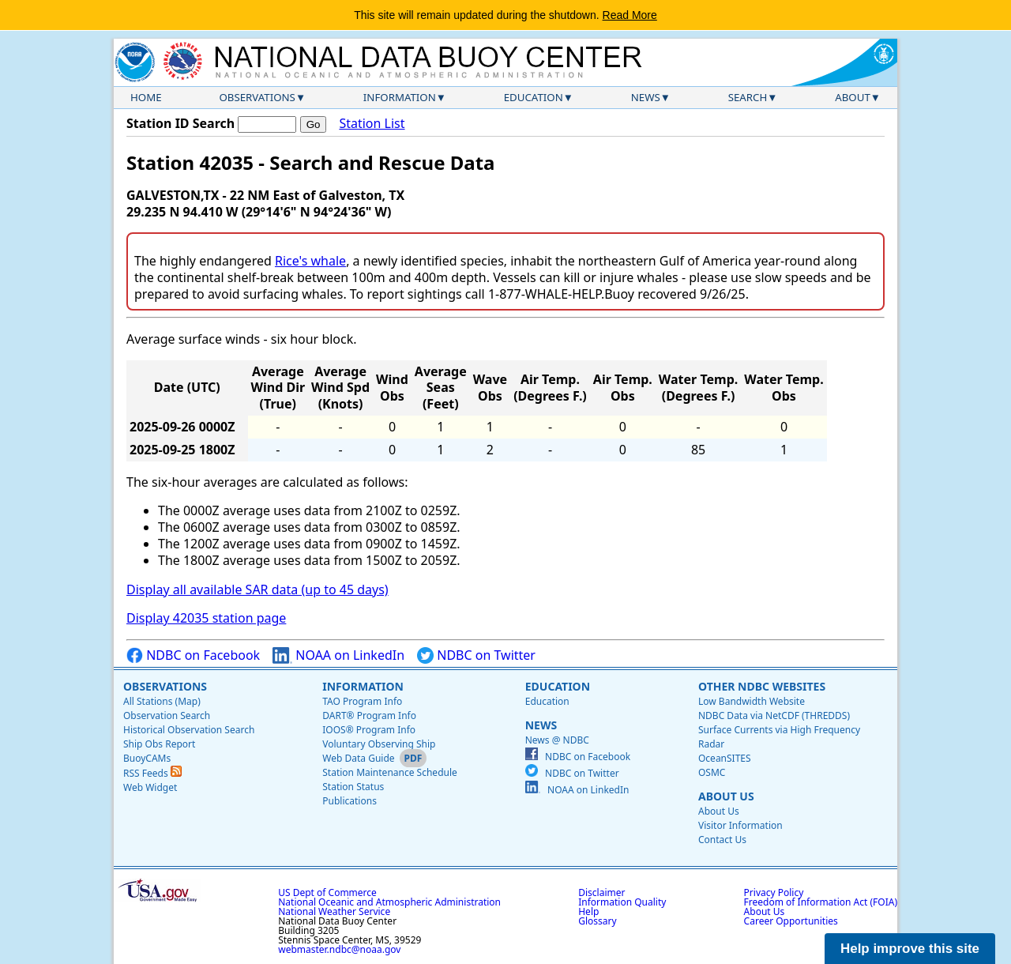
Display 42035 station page (206, 618)
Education (533, 97)
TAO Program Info (362, 701)
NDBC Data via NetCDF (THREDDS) (774, 715)
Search (748, 97)
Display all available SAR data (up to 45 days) (257, 589)
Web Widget (150, 787)
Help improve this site (909, 948)
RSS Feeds (152, 773)
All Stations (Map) (162, 701)
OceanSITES (724, 758)
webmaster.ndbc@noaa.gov (339, 949)
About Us (726, 796)
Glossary (597, 921)
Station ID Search (180, 123)
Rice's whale (310, 260)
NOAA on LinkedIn (338, 655)
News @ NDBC (557, 740)
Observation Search (166, 715)
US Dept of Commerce (327, 892)
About (852, 97)
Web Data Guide (358, 758)
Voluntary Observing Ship (378, 744)
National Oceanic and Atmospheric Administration (389, 902)
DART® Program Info (369, 715)
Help (588, 911)
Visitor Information (740, 825)
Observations (257, 97)
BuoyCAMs (147, 758)
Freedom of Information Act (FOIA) (820, 902)
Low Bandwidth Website (751, 701)
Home (146, 97)
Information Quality (622, 902)
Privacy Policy (774, 892)
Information (399, 97)
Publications (349, 801)
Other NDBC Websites (761, 686)
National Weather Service (334, 911)
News (645, 97)
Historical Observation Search (188, 729)
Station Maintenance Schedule (389, 772)
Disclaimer (601, 892)
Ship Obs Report (159, 744)
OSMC (711, 772)
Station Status (353, 786)
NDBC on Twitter (476, 655)
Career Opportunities (791, 921)
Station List (371, 123)
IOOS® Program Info (368, 729)
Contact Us (722, 839)
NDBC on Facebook (193, 655)
